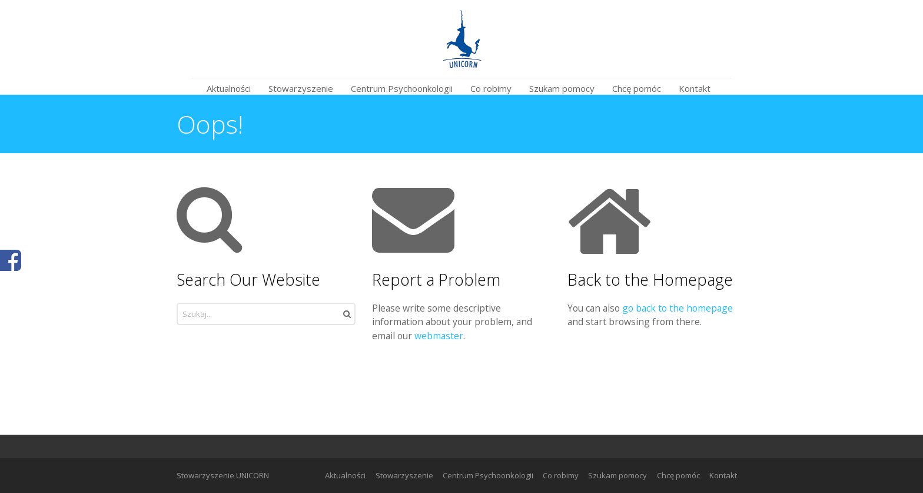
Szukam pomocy (617, 475)
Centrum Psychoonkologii (488, 475)
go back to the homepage (677, 308)
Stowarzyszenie (404, 475)
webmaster (438, 335)
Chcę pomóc (678, 475)
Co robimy (561, 475)
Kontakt (723, 475)
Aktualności (345, 475)
